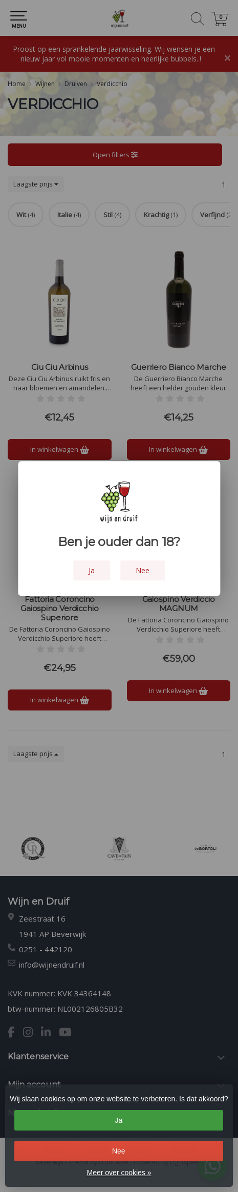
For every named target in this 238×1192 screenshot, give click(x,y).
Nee (118, 1151)
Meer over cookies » (118, 1172)
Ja (118, 1120)
